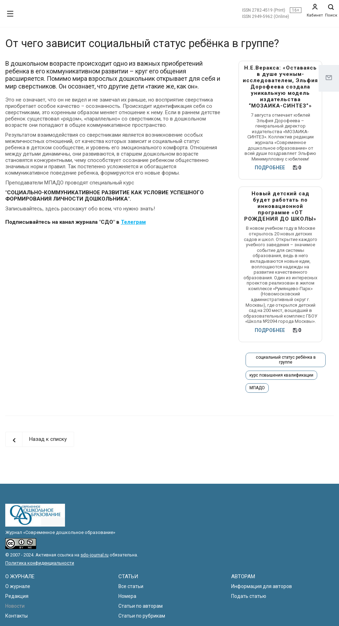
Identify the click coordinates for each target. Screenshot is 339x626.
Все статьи (130, 586)
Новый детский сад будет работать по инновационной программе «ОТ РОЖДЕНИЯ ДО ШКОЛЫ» (280, 206)
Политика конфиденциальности (39, 563)
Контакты (16, 616)
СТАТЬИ (128, 576)
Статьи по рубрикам (141, 616)
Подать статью (248, 596)
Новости (15, 606)
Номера (127, 596)
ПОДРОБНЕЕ (270, 167)
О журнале (17, 586)
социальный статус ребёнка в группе (286, 360)
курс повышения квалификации (281, 375)
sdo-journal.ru (94, 554)
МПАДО (257, 387)
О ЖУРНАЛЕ (19, 576)
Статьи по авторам (140, 606)
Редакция (16, 596)
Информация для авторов (261, 586)
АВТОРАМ (243, 576)
